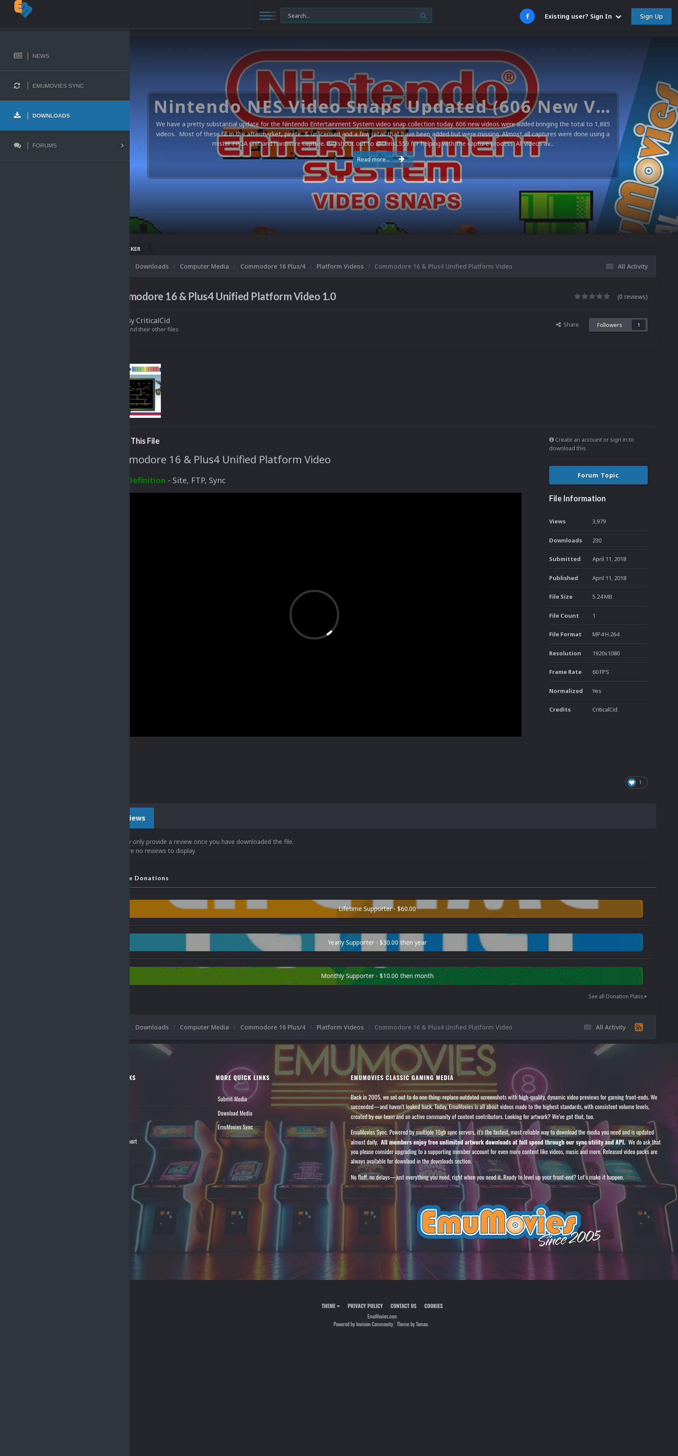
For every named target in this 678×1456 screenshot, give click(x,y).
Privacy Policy (386, 1278)
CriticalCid (196, 320)
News (150, 1072)
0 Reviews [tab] (169, 792)
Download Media (269, 1085)
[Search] (235, 15)
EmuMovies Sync (269, 1100)
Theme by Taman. (435, 1297)
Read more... (402, 159)
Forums (152, 1085)
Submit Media (266, 1072)
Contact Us (156, 1128)
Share (567, 324)
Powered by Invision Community (385, 1297)
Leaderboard (158, 1100)
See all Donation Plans (617, 969)
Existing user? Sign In (583, 16)
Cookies (455, 1278)
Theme (352, 1278)
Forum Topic (598, 475)
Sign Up (651, 16)
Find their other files (196, 329)
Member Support (162, 1114)
